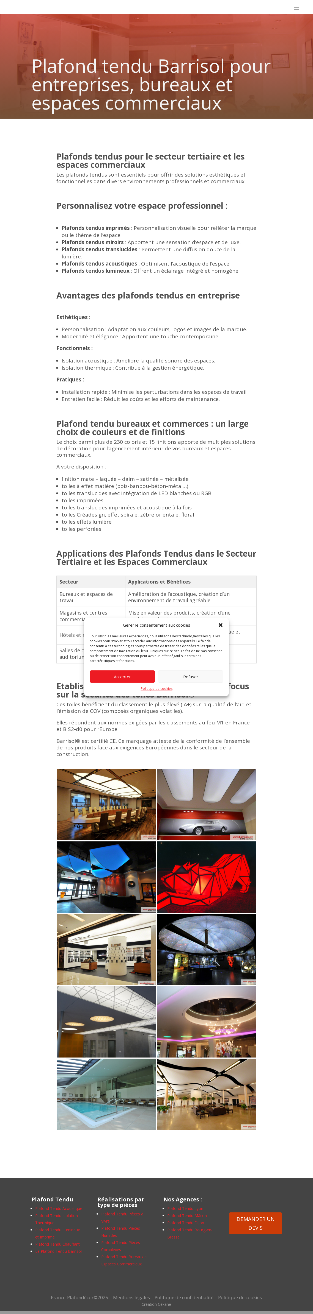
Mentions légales (131, 1297)
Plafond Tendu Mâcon (187, 1215)
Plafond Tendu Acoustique (58, 1208)
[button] (220, 625)
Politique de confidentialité (184, 1297)
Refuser (190, 676)
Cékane (164, 1304)
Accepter (122, 676)
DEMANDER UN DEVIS (255, 1223)
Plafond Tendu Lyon (185, 1208)
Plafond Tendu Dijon (185, 1222)
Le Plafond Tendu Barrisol (58, 1251)
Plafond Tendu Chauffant (57, 1244)
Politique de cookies (156, 689)
